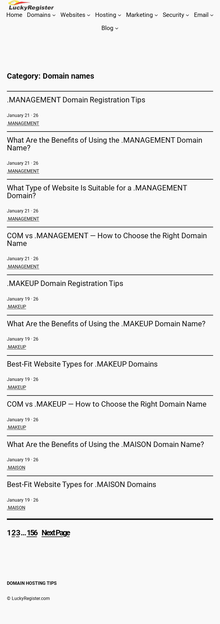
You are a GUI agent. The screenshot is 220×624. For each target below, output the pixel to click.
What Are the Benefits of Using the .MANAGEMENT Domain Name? (104, 144)
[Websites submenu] (89, 15)
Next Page (56, 532)
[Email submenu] (212, 15)
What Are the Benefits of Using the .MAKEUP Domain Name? (106, 323)
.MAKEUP (16, 306)
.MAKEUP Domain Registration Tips (65, 283)
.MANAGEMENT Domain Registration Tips (76, 100)
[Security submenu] (187, 15)
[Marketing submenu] (156, 15)
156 (32, 532)
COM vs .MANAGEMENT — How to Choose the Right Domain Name (107, 239)
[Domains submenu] (54, 15)
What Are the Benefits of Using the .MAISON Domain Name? (105, 444)
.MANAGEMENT (23, 123)
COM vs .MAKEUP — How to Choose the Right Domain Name (107, 404)
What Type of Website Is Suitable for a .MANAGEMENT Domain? (97, 191)
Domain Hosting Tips (32, 583)
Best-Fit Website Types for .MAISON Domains (81, 484)
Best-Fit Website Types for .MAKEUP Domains (82, 364)
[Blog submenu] (117, 28)
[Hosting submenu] (119, 15)
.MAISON (16, 467)
